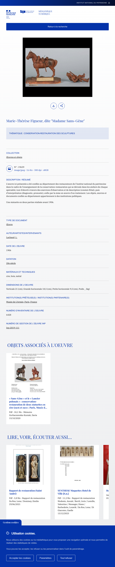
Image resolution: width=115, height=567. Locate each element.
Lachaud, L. (11, 237)
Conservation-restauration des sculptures (49, 133)
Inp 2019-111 (12, 327)
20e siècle (11, 263)
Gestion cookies (11, 522)
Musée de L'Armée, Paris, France (21, 302)
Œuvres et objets (14, 157)
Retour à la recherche (57, 26)
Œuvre (9, 224)
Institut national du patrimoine (92, 3)
